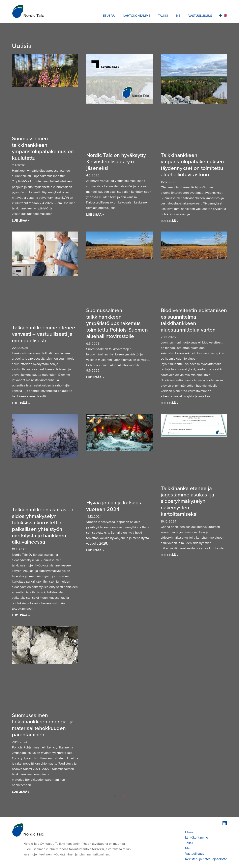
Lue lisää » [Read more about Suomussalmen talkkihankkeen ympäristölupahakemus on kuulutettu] (21, 220)
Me (178, 15)
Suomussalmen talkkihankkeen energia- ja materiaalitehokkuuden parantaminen (43, 724)
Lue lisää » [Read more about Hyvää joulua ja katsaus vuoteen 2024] (95, 550)
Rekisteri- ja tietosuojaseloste (206, 858)
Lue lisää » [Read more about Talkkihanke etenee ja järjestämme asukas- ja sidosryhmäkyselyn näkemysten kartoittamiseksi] (170, 555)
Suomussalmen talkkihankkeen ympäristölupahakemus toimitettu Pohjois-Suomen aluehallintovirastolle (117, 323)
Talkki (163, 15)
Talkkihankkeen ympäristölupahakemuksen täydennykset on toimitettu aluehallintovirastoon (192, 164)
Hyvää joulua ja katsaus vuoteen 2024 (113, 506)
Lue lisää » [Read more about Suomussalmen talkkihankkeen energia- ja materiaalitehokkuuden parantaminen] (21, 791)
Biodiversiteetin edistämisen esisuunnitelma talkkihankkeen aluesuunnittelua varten (194, 319)
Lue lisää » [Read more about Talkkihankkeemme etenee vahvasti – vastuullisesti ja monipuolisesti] (21, 403)
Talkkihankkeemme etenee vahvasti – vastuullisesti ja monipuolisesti (43, 334)
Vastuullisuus (200, 15)
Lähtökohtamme (136, 15)
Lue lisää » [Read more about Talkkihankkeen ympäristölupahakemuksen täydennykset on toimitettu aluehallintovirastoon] (170, 220)
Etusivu (109, 15)
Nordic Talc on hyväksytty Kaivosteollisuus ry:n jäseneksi (116, 161)
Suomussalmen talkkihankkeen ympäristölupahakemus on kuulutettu (43, 147)
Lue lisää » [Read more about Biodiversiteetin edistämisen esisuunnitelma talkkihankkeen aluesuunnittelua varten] (170, 403)
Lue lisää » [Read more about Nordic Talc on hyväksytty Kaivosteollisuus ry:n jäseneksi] (95, 214)
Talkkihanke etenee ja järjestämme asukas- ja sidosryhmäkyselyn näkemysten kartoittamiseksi (187, 501)
